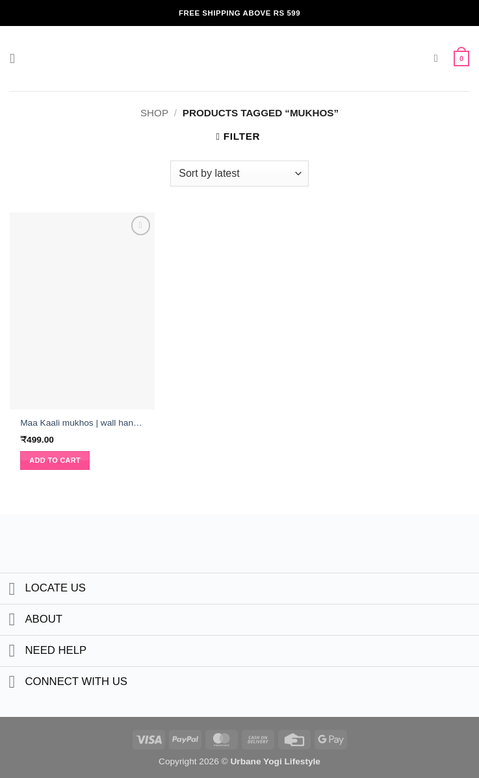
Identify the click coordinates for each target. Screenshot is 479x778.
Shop (154, 112)
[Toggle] (12, 590)
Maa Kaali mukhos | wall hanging (82, 423)
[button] (17, 58)
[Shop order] (239, 174)
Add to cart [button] (55, 460)
